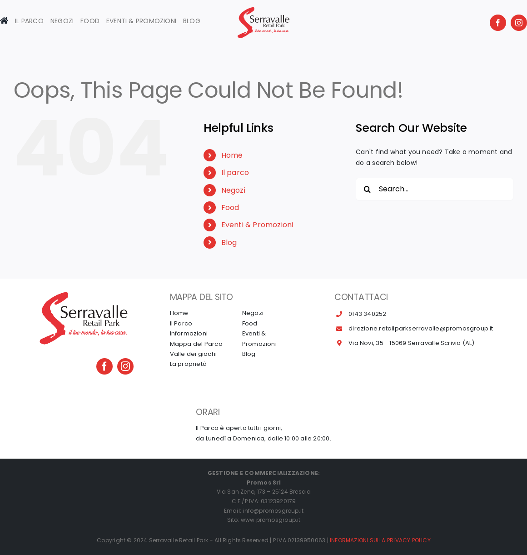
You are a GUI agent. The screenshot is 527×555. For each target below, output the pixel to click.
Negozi (233, 190)
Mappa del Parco (196, 344)
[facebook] (498, 23)
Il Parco (181, 323)
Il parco (235, 172)
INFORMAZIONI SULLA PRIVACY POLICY (380, 540)
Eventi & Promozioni (257, 225)
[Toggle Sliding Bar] (29, 22)
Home (232, 155)
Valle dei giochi (193, 354)
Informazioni (189, 333)
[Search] (367, 189)
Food (230, 207)
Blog (229, 242)
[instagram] (519, 23)
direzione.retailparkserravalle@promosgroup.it (420, 328)
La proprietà (188, 364)
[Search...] (434, 189)
